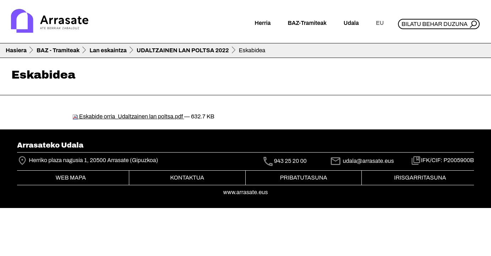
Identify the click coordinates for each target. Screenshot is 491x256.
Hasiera (16, 50)
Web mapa (71, 178)
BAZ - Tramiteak (58, 50)
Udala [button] (351, 23)
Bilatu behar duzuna (435, 24)
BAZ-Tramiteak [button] (307, 23)
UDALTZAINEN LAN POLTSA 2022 (183, 50)
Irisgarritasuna (420, 178)
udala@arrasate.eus (362, 161)
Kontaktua (187, 178)
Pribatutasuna (303, 178)
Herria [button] (263, 23)
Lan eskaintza (107, 50)
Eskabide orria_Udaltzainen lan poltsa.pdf (128, 116)
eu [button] (380, 23)
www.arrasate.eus (245, 192)
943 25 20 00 (290, 161)
